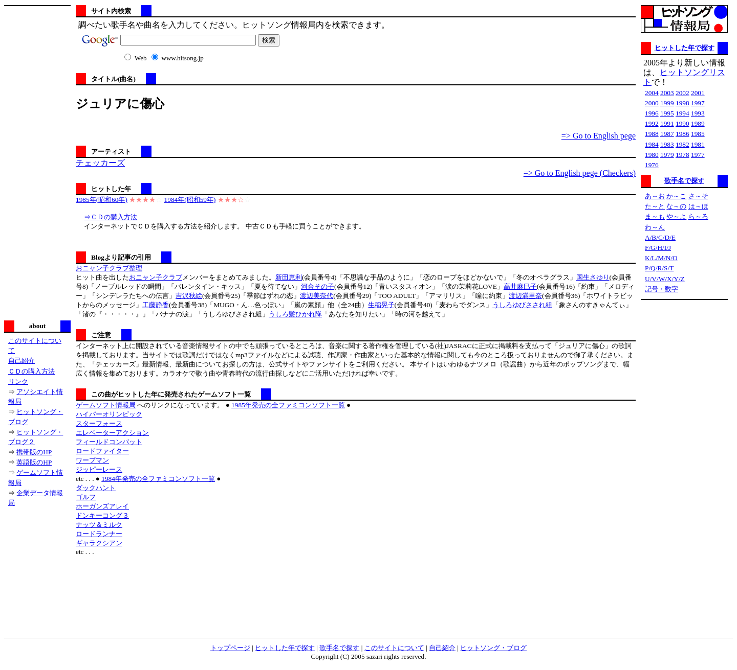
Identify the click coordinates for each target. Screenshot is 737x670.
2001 (698, 93)
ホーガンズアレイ (102, 506)
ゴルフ (86, 497)
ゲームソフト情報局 (106, 405)
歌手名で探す (684, 180)
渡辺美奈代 (316, 295)
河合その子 (317, 286)
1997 (698, 103)
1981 (698, 144)
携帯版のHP (34, 452)
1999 (667, 103)
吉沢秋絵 (189, 295)
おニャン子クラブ (155, 277)
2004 (652, 93)
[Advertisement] (37, 162)
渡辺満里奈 (525, 295)
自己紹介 (21, 360)
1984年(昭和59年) (190, 199)
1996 (652, 113)
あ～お (655, 196)
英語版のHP (34, 462)
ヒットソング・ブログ (493, 648)
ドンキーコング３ (102, 515)
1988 (652, 133)
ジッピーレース (99, 469)
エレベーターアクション (112, 432)
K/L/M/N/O (661, 258)
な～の (676, 206)
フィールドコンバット (109, 442)
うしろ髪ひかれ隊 (295, 314)
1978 (682, 154)
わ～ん (655, 227)
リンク (18, 381)
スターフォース (99, 423)
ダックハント (96, 488)
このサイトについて (394, 648)
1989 (698, 123)
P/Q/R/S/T (659, 268)
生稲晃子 (381, 305)
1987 (667, 133)
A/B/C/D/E (660, 237)
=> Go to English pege (598, 135)
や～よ (676, 216)
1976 (652, 165)
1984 (652, 144)
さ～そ (698, 196)
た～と (655, 206)
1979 (667, 154)
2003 (667, 93)
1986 (682, 133)
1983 (667, 144)
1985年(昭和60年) (101, 199)
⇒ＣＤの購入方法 (110, 217)
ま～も (655, 216)
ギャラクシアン (99, 543)
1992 (652, 123)
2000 (652, 103)
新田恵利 (288, 277)
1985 (698, 133)
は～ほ (698, 206)
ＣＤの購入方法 (31, 371)
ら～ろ (698, 216)
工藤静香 (155, 305)
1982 (682, 144)
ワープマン (92, 460)
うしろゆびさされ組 (522, 305)
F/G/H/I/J (658, 247)
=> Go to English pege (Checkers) (580, 173)
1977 (698, 154)
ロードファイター (102, 451)
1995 (667, 113)
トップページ (230, 648)
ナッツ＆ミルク (99, 524)
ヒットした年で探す (684, 48)
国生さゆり (593, 277)
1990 (682, 123)
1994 (682, 113)
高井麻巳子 (520, 286)
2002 (682, 93)
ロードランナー (99, 534)
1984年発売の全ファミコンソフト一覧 (158, 478)
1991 (667, 123)
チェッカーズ (100, 162)
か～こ (676, 196)
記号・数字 (661, 289)
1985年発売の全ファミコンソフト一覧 (288, 405)
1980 (652, 154)
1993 (698, 113)
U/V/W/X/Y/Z (665, 279)
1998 (682, 103)
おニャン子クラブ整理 (109, 268)
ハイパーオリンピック (109, 414)
